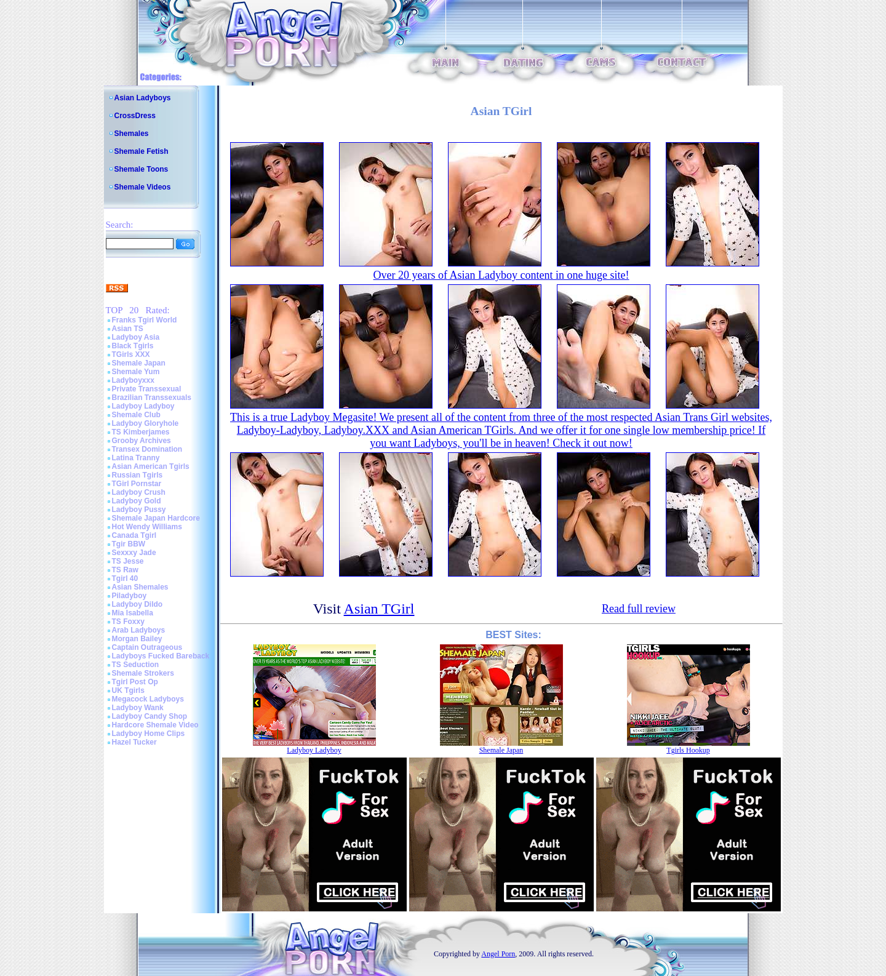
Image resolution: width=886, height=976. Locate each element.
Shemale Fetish (141, 151)
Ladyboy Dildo (137, 604)
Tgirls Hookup (687, 750)
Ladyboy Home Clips (148, 733)
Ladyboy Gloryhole (145, 423)
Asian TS (127, 328)
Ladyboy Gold (136, 501)
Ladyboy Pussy (139, 509)
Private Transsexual (147, 389)
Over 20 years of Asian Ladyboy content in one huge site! (501, 275)
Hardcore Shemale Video (155, 725)
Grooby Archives (141, 440)
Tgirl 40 (125, 578)
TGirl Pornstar (137, 483)
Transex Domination (147, 449)
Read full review (639, 608)
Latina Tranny (136, 458)
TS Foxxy (128, 621)
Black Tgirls (133, 346)
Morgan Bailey (137, 638)
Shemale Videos (142, 187)
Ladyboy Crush (139, 492)
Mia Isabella (132, 613)
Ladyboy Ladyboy (143, 406)
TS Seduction (135, 664)
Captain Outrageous (147, 647)
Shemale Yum (136, 371)
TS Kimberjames (141, 432)
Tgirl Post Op (135, 682)
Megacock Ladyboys (148, 699)
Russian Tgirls (137, 475)
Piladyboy (129, 595)
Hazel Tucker (134, 742)
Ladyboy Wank (138, 707)
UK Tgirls (128, 690)
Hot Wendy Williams (147, 526)
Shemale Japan (139, 363)
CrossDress (135, 115)
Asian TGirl (379, 609)
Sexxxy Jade (134, 552)
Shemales (131, 133)
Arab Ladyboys (139, 630)
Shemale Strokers (143, 673)
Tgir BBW (129, 544)
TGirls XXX (131, 354)
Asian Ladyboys (142, 98)
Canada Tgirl (134, 535)
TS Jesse (128, 561)
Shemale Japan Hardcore (156, 518)
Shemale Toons (141, 169)
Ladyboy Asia (136, 337)
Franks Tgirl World (144, 320)
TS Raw (125, 570)
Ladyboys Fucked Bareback (161, 656)
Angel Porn (498, 954)
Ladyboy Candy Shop (150, 716)
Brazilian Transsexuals (151, 397)
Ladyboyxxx (133, 380)
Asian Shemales (140, 587)
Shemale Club (136, 414)
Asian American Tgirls (151, 466)
